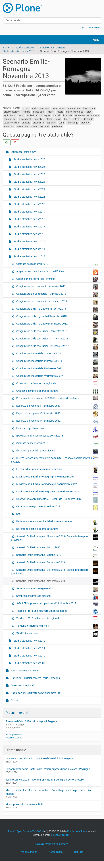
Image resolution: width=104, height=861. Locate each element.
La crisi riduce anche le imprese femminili (57, 470)
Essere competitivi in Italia (57, 429)
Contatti (15, 700)
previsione (57, 126)
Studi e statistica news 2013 (18, 51)
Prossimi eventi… (14, 737)
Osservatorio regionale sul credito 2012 (57, 507)
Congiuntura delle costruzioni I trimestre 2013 (57, 332)
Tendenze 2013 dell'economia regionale (57, 619)
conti (61, 122)
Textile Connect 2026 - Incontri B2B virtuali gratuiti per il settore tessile (45, 779)
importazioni (74, 108)
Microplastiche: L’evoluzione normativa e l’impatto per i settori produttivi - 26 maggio (48, 792)
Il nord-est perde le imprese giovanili (57, 451)
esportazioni (10, 119)
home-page (72, 122)
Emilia (67, 119)
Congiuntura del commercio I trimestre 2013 (57, 287)
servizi (26, 108)
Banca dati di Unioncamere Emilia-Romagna (35, 678)
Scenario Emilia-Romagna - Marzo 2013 (57, 548)
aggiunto (51, 122)
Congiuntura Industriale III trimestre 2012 (57, 369)
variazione (32, 115)
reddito (50, 112)
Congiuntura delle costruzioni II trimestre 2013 (57, 339)
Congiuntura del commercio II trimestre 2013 (57, 294)
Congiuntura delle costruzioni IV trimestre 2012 (57, 347)
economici (9, 126)
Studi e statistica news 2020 (29, 204)
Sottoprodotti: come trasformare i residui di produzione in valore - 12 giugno (48, 769)
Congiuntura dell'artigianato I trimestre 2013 (57, 309)
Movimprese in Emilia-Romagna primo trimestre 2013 (57, 477)
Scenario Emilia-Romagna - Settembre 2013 (57, 563)
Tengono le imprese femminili (57, 626)
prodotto (85, 122)
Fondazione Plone (77, 831)
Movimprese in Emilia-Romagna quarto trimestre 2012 (57, 485)
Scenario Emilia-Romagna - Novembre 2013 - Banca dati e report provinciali (54, 537)
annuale (26, 122)
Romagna (45, 115)
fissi (85, 108)
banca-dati (38, 112)
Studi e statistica (24, 47)
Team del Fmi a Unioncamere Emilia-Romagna (57, 611)
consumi (44, 108)
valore (34, 126)
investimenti (25, 119)
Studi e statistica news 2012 (29, 640)
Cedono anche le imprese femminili (57, 279)
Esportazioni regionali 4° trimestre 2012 (57, 421)
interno (48, 119)
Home (6, 47)
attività (56, 115)
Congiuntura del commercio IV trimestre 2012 (57, 302)
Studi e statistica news (52, 47)
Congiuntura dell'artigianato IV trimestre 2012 (57, 324)
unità (34, 108)
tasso (58, 119)
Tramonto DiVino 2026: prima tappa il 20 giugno (32, 721)
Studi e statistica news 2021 (29, 196)
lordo (88, 112)
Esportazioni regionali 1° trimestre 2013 (57, 406)
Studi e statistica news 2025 (29, 166)
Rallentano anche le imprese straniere (57, 529)
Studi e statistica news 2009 (29, 663)
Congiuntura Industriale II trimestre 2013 (57, 362)
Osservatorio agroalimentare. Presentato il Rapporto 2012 (57, 500)
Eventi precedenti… (15, 734)
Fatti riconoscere (91, 27)
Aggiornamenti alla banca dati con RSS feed (57, 272)
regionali (44, 126)
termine (26, 112)
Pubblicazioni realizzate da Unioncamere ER (35, 692)
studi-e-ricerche (11, 122)
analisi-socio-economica (87, 115)
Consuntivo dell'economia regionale (57, 384)
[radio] (7, 142)
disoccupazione (11, 112)
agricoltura (9, 115)
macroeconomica (74, 112)
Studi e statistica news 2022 (29, 189)
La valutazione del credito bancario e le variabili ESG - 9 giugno (40, 758)
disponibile (38, 122)
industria (67, 115)
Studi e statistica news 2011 (29, 648)
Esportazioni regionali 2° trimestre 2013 (57, 414)
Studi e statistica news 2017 (29, 226)
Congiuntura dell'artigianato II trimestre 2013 (57, 317)
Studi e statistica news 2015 (29, 241)
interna (76, 119)
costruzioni (22, 126)
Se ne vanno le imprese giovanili (57, 589)
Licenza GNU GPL (61, 835)
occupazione (58, 108)
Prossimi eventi (17, 713)
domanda (88, 119)
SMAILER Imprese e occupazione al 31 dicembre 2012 (57, 604)
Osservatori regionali (22, 685)
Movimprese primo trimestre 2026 (24, 804)
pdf (18, 513)
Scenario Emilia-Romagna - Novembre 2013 (57, 582)
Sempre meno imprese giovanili (57, 596)
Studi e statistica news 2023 (29, 181)
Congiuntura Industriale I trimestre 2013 (57, 354)
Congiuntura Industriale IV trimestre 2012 (57, 376)
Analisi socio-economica (24, 670)
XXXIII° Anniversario (57, 634)
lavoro (21, 115)
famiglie (38, 119)
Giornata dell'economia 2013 (57, 265)
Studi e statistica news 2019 (29, 211)
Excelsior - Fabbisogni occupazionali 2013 (57, 436)
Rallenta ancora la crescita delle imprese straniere (57, 522)
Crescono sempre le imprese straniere (57, 391)
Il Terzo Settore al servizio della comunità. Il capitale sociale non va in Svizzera (54, 459)
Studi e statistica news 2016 (29, 234)
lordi (92, 108)
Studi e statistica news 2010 (29, 655)
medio (60, 112)
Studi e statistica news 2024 (29, 174)
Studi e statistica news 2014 (29, 248)
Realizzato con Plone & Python (52, 843)
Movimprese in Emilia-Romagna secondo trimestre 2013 (57, 492)
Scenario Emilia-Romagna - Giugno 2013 (57, 556)
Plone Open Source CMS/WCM (26, 831)
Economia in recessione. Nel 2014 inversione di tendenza (57, 398)
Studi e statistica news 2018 (29, 219)
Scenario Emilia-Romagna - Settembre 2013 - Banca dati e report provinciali (54, 571)
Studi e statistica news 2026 (29, 159)
